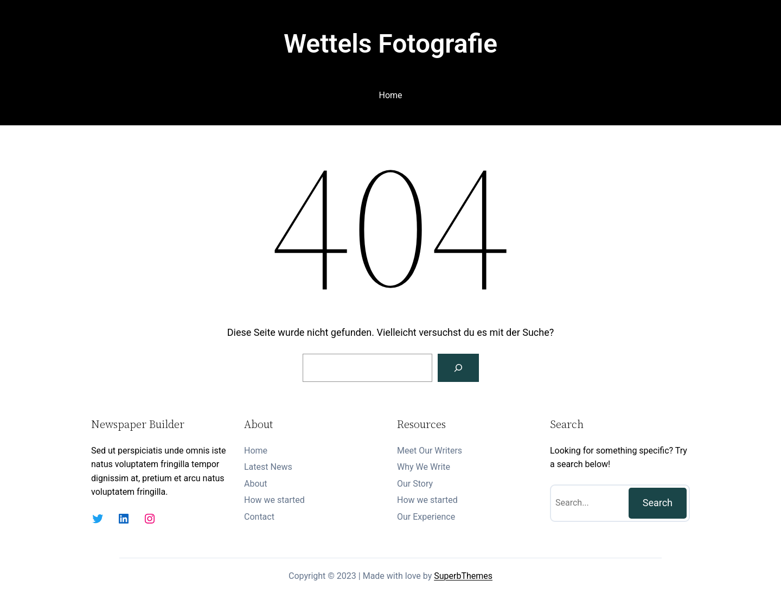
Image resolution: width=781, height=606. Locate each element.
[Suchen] (458, 368)
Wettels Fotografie (390, 43)
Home (390, 95)
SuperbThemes (463, 576)
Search (658, 502)
